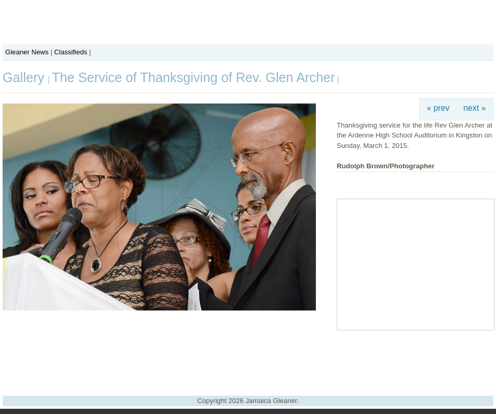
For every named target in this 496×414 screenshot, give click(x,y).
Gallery (25, 77)
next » (475, 108)
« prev (438, 108)
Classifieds (70, 52)
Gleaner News (27, 52)
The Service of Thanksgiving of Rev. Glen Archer (193, 77)
